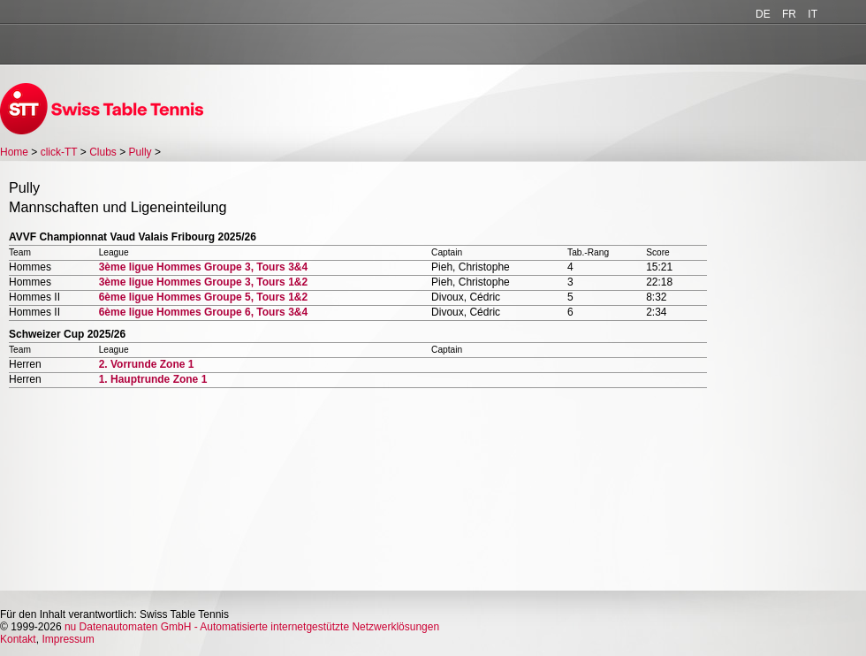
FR (789, 14)
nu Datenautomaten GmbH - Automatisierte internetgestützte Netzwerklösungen (252, 627)
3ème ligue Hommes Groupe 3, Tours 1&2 (203, 282)
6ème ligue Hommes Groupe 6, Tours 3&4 (203, 312)
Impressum (68, 639)
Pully (140, 152)
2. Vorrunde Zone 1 (146, 364)
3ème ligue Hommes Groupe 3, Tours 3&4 (203, 267)
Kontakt (18, 639)
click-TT (59, 152)
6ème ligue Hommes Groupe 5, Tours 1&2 (203, 297)
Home (14, 152)
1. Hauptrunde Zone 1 (153, 379)
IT (812, 14)
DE (763, 14)
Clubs (103, 152)
